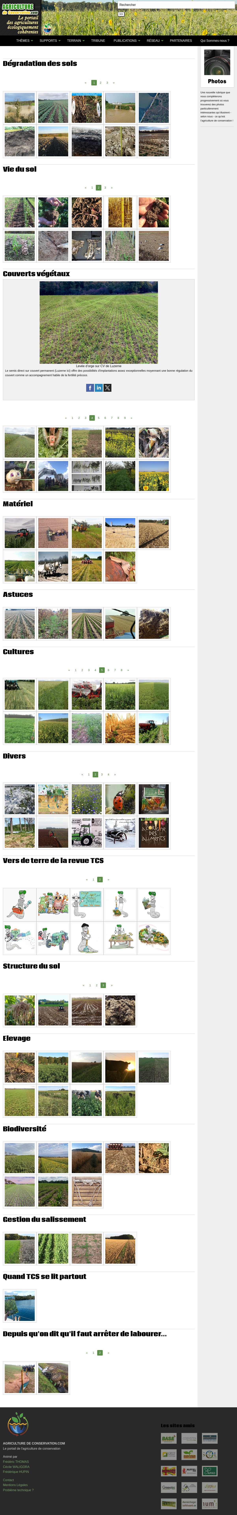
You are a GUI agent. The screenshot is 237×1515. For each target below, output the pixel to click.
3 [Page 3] (107, 82)
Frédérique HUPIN (16, 1471)
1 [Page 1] (92, 187)
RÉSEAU (153, 40)
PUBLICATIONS (125, 40)
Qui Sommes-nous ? (215, 40)
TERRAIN (74, 40)
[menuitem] (8, 40)
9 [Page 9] (125, 417)
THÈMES (23, 40)
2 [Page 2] (100, 82)
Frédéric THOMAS (16, 1461)
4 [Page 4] (95, 670)
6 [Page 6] (105, 417)
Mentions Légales (15, 1485)
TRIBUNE (98, 40)
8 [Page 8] (118, 417)
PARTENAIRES (181, 40)
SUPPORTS (48, 40)
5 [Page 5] (98, 417)
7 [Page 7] (112, 417)
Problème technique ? (18, 1490)
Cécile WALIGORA (16, 1467)
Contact (8, 1480)
